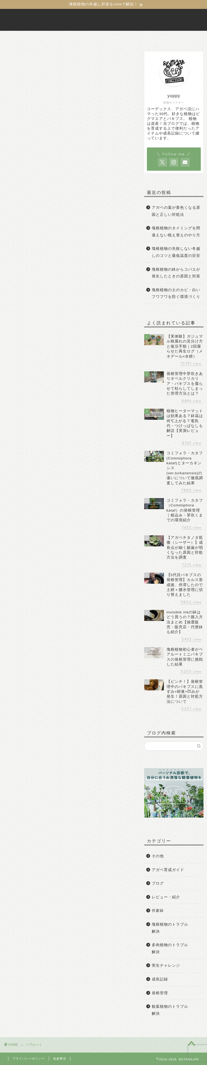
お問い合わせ (126, 37)
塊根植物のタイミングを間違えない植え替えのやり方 (176, 231)
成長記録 (160, 979)
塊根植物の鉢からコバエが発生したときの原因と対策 (176, 272)
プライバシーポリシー (28, 1058)
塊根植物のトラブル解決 (170, 927)
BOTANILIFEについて (77, 37)
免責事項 (59, 1058)
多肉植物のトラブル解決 (170, 948)
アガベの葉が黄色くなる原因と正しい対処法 (176, 211)
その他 (158, 856)
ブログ (158, 883)
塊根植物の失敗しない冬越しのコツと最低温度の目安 (176, 252)
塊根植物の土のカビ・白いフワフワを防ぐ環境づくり (176, 293)
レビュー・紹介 (166, 897)
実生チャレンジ (166, 966)
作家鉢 (158, 911)
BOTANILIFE (103, 19)
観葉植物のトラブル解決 (170, 1010)
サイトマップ (165, 37)
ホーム (35, 37)
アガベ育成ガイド (168, 870)
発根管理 (160, 993)
